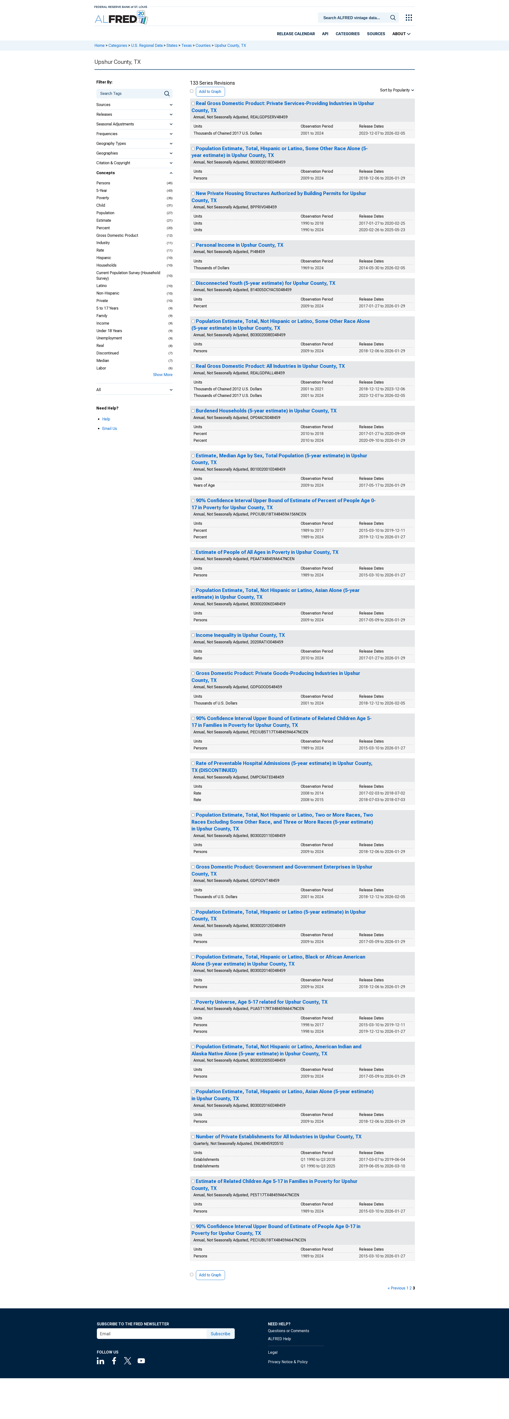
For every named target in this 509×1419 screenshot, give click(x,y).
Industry (103, 242)
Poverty (102, 198)
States (172, 45)
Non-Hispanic (107, 293)
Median (102, 360)
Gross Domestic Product (117, 235)
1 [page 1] (407, 1288)
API (325, 34)
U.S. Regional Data (147, 45)
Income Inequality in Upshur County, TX (240, 635)
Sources (376, 34)
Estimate (103, 220)
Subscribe (220, 1333)
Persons (103, 183)
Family (101, 315)
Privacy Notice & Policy (288, 1362)
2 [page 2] (410, 1288)
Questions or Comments (288, 1331)
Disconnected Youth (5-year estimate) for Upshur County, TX (265, 283)
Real (100, 345)
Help (106, 419)
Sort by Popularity (395, 90)
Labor (101, 368)
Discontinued (107, 353)
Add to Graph (210, 91)
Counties (203, 45)
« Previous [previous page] (396, 1288)
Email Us (109, 428)
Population (105, 213)
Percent (103, 228)
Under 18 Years (109, 330)
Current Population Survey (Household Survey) (128, 276)
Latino (101, 285)
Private (102, 300)
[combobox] (359, 17)
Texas (186, 45)
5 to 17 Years (107, 308)
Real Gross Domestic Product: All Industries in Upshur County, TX (270, 366)
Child (100, 205)
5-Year (101, 190)
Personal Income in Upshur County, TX (239, 245)
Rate (100, 250)
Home (99, 45)
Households (106, 265)
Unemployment (109, 338)
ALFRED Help (279, 1339)
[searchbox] (359, 18)
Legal (272, 1352)
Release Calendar (296, 34)
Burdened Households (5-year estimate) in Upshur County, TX (266, 411)
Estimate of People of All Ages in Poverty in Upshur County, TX (267, 552)
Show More (163, 374)
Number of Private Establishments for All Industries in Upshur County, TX (278, 1137)
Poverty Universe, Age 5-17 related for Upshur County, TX (261, 1002)
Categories (348, 34)
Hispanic (103, 257)
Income (102, 323)
